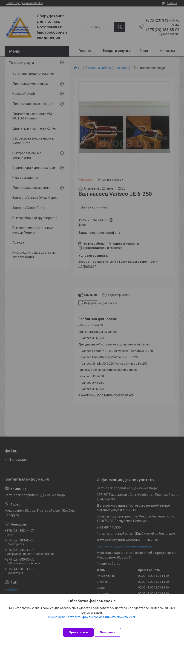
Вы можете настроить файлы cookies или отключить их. (90, 617)
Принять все (78, 632)
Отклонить (107, 632)
